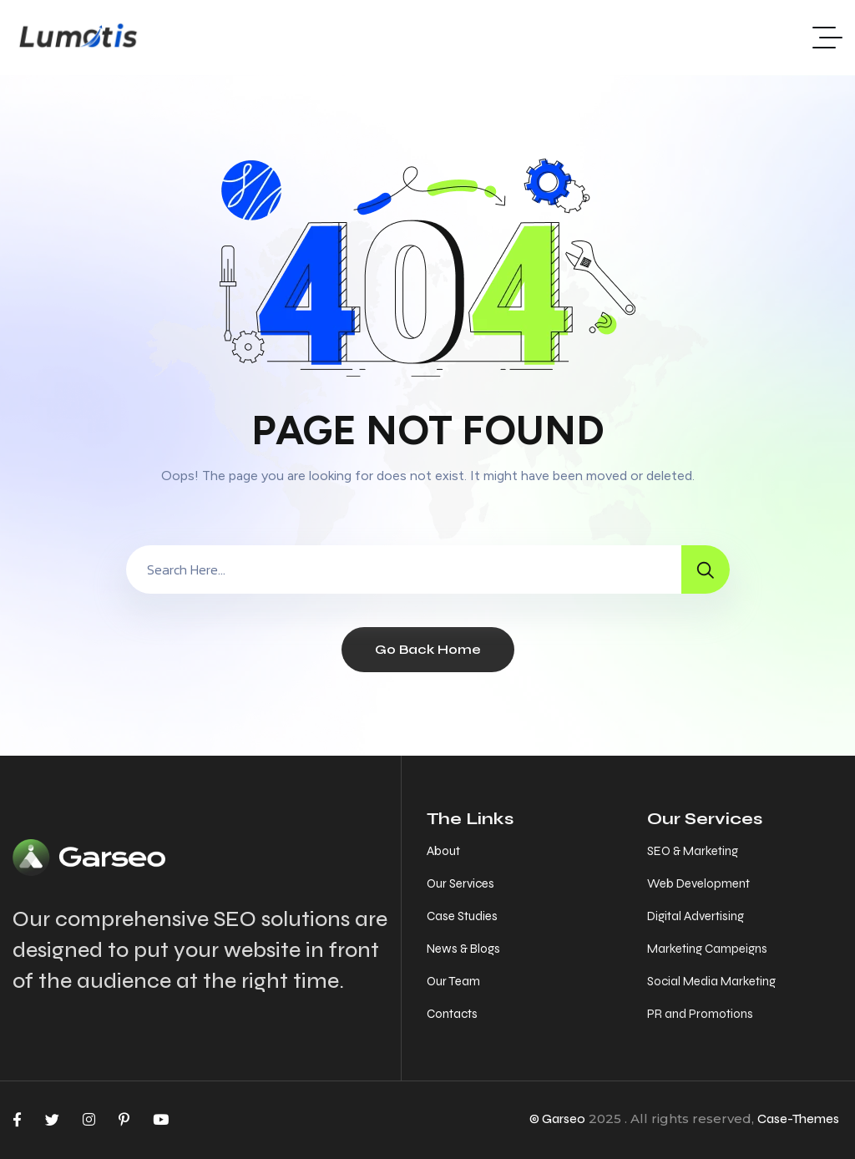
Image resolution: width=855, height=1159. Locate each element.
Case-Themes (798, 1118)
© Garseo (557, 1118)
